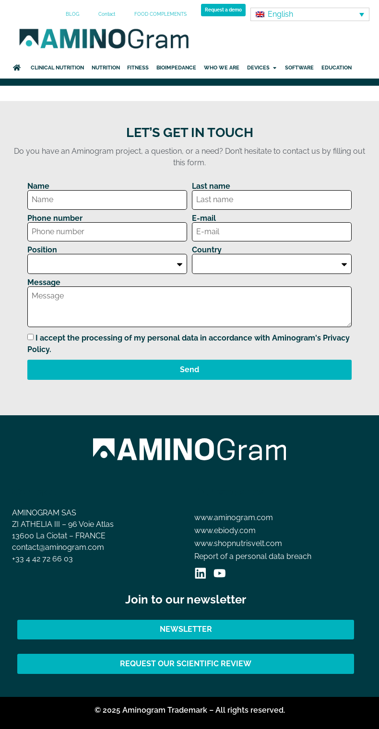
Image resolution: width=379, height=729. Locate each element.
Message (43, 282)
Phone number (55, 218)
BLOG (72, 14)
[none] (309, 15)
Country (207, 250)
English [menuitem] (280, 14)
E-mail (204, 218)
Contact (106, 14)
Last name (211, 186)
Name (38, 186)
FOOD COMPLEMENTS (160, 14)
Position (42, 250)
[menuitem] (309, 15)
